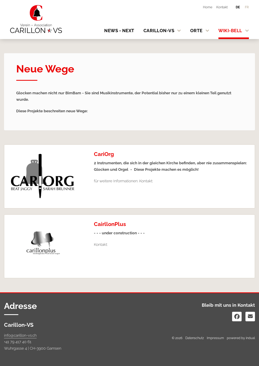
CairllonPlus (110, 224)
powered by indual (241, 338)
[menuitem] (206, 7)
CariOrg (104, 154)
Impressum (215, 338)
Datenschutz (194, 338)
